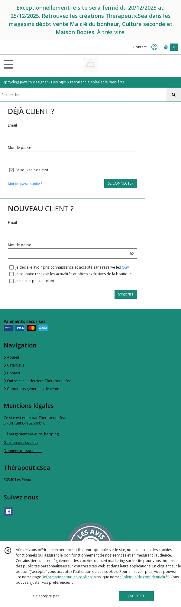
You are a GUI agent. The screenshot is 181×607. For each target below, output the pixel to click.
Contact (140, 47)
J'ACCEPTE (136, 596)
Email (12, 125)
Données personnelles (23, 450)
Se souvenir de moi (31, 170)
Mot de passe (19, 147)
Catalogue (14, 365)
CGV (125, 267)
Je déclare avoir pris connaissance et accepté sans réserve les (72, 267)
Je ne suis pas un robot (34, 280)
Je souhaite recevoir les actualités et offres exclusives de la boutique (73, 273)
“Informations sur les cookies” (67, 577)
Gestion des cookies (21, 442)
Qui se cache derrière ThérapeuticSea (37, 380)
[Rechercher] (173, 95)
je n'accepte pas (45, 596)
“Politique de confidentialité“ (144, 577)
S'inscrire (126, 294)
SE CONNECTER (121, 183)
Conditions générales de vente (31, 388)
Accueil (11, 357)
